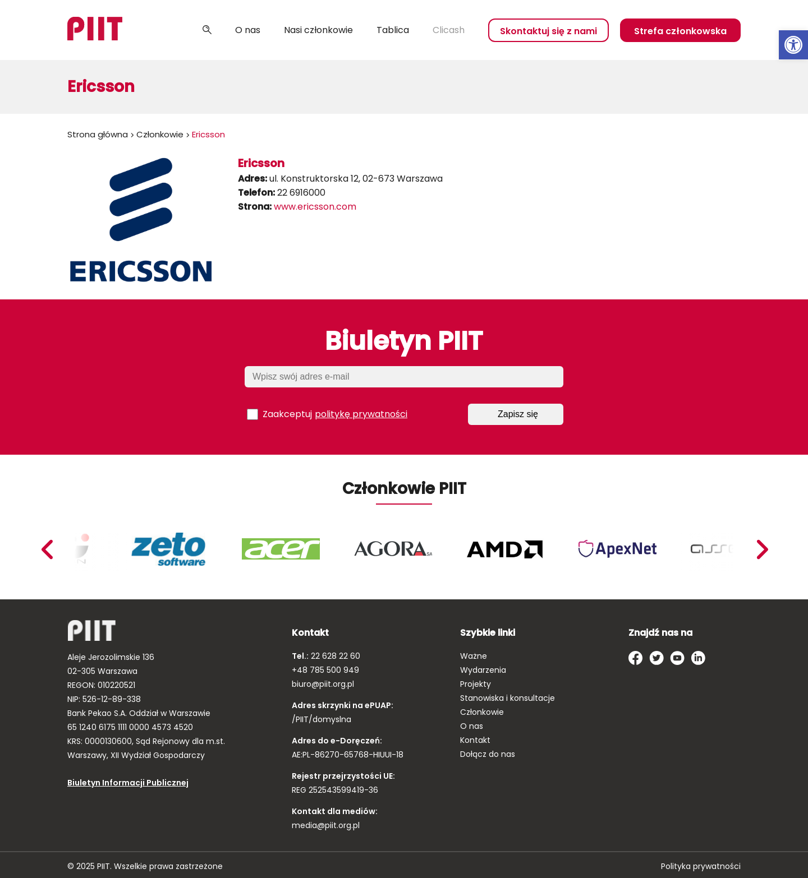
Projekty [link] (475, 684)
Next (46, 549)
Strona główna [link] (97, 134)
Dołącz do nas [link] (487, 754)
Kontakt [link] (475, 740)
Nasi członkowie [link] (318, 30)
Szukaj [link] (207, 30)
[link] (793, 44)
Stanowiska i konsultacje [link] (507, 698)
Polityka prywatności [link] (701, 866)
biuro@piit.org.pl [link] (323, 684)
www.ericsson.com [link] (315, 206)
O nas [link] (247, 30)
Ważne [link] (473, 656)
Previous (762, 549)
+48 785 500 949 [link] (325, 670)
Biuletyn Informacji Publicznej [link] (128, 782)
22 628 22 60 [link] (334, 656)
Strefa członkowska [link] (680, 31)
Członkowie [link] (159, 134)
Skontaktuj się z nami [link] (548, 31)
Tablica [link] (393, 30)
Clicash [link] (449, 30)
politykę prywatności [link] (361, 414)
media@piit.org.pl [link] (326, 825)
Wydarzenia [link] (483, 670)
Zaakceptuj (327, 414)
